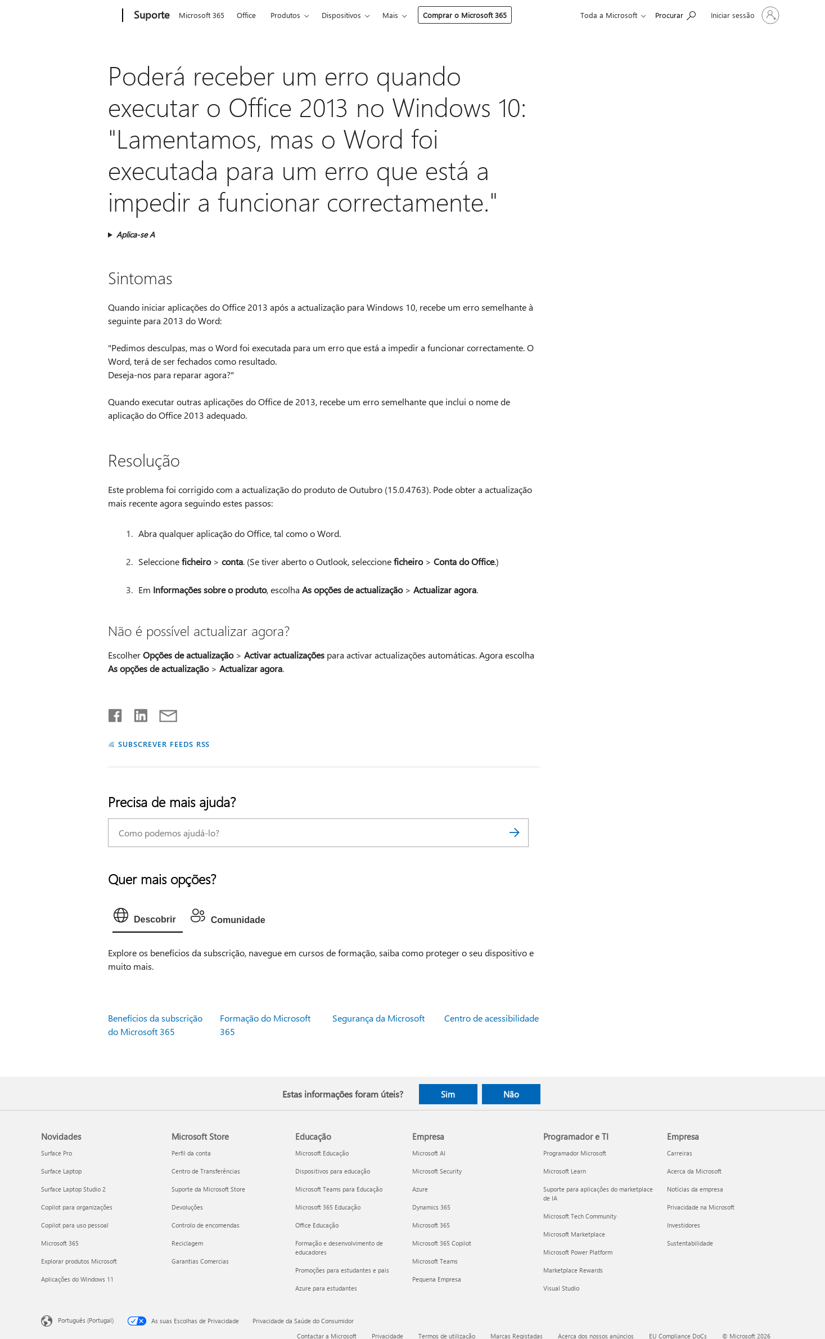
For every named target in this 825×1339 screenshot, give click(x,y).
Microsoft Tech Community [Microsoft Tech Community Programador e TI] (579, 1216)
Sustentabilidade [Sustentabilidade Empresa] (690, 1243)
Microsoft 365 (201, 15)
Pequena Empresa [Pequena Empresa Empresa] (436, 1279)
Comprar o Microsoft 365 (465, 15)
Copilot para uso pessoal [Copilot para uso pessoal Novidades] (75, 1225)
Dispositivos (341, 15)
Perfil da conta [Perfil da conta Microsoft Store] (191, 1153)
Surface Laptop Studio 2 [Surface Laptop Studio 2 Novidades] (73, 1189)
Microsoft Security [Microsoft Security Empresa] (437, 1171)
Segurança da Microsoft (378, 1018)
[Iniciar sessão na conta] (744, 15)
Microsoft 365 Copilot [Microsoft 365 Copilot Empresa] (441, 1243)
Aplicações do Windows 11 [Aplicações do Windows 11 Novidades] (77, 1279)
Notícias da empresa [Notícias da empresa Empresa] (695, 1189)
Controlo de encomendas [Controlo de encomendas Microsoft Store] (206, 1225)
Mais (390, 15)
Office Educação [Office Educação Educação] (317, 1225)
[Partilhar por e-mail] (163, 713)
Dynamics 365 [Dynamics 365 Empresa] (431, 1207)
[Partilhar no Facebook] (116, 713)
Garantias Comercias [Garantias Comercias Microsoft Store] (200, 1261)
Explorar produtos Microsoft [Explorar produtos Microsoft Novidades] (79, 1261)
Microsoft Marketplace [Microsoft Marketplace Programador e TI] (574, 1234)
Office (246, 15)
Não (511, 1094)
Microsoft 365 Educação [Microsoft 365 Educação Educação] (327, 1207)
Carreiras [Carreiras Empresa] (679, 1153)
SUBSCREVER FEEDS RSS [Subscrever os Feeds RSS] (164, 744)
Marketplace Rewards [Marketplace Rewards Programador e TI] (573, 1270)
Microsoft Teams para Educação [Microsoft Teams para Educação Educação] (338, 1189)
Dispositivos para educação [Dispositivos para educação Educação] (332, 1171)
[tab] (147, 918)
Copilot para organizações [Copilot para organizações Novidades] (76, 1207)
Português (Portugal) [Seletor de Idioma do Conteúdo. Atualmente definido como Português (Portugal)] (86, 1320)
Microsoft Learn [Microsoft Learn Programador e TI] (564, 1171)
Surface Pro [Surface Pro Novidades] (56, 1153)
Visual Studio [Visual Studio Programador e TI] (561, 1288)
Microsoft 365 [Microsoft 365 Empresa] (431, 1225)
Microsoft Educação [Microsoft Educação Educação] (322, 1153)
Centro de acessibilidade (491, 1018)
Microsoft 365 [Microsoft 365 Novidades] (60, 1243)
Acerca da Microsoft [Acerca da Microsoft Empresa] (694, 1171)
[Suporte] (150, 16)
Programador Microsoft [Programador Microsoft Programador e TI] (574, 1153)
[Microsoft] (79, 16)
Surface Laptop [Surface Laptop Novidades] (61, 1171)
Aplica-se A (135, 234)
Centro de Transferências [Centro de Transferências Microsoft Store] (206, 1171)
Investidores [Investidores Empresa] (683, 1225)
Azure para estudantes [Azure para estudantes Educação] (326, 1288)
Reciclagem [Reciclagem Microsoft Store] (187, 1243)
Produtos (285, 15)
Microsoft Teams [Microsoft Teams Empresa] (435, 1261)
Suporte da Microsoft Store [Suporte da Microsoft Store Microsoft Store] (208, 1189)
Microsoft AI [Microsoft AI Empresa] (428, 1153)
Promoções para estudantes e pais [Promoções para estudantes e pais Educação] (342, 1270)
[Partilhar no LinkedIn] (136, 713)
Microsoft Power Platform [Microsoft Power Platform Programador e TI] (577, 1252)
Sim (448, 1094)
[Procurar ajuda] (675, 14)
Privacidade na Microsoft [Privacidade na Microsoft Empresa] (700, 1207)
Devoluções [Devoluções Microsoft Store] (187, 1207)
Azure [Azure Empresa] (420, 1189)
